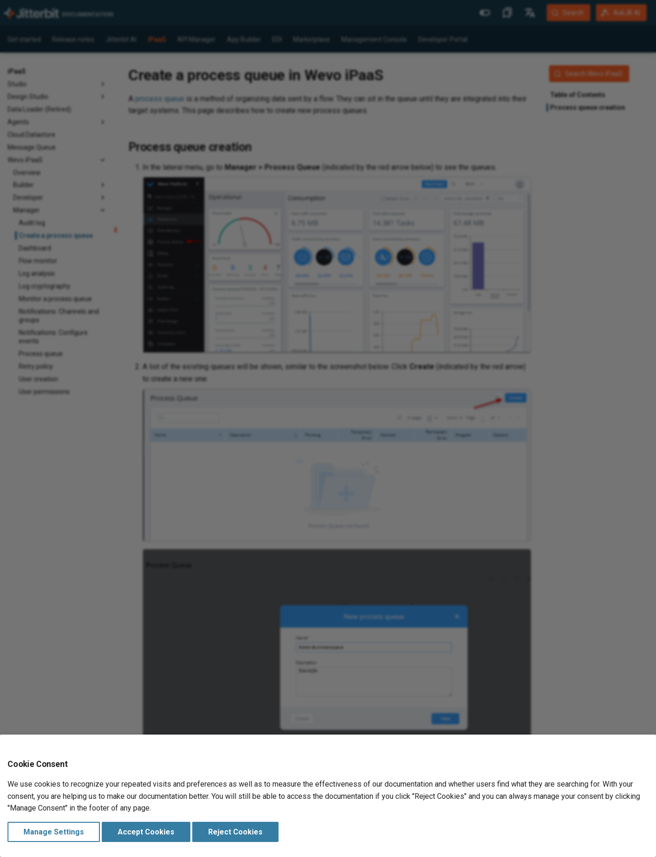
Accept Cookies (146, 831)
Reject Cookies (235, 831)
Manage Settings (53, 831)
